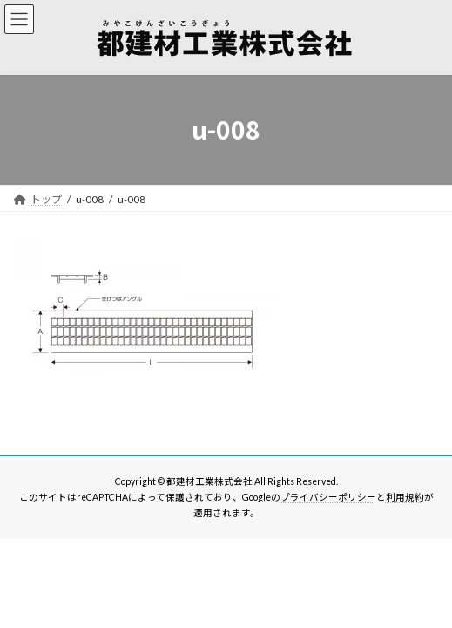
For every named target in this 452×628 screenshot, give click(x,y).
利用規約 (405, 497)
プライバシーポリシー (328, 497)
